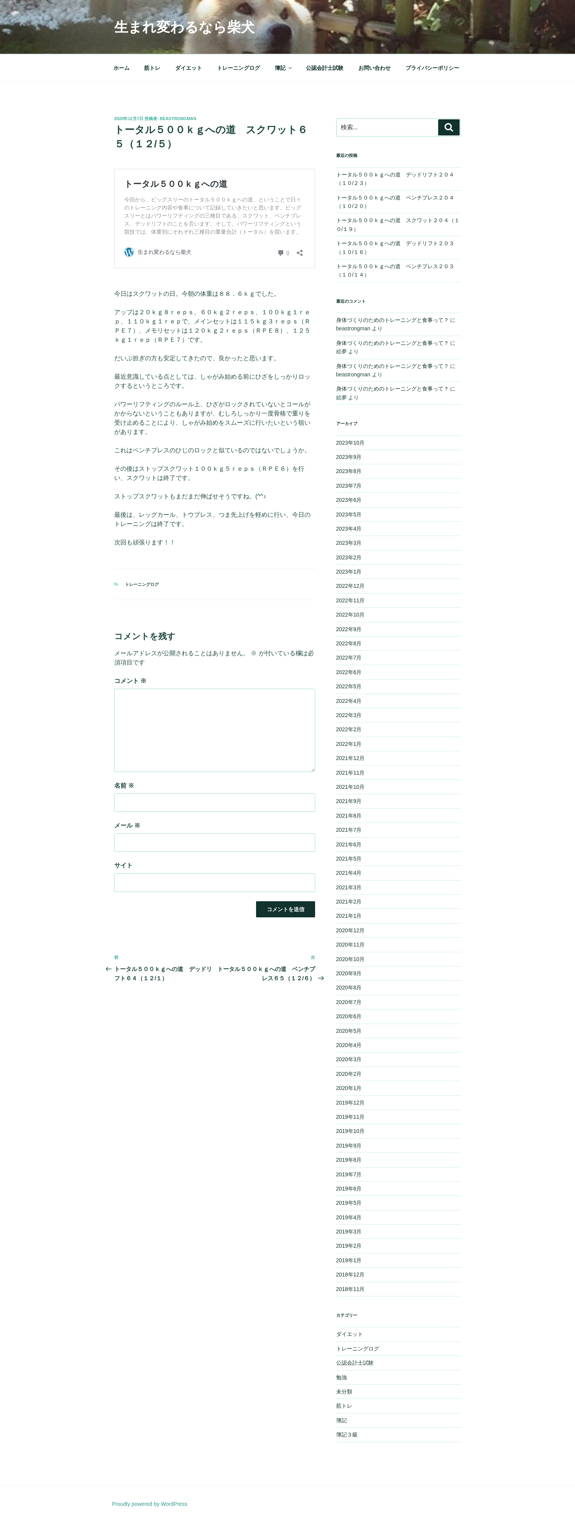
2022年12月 (350, 586)
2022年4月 (349, 701)
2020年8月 (349, 987)
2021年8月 (349, 816)
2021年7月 (349, 830)
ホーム (121, 68)
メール (127, 825)
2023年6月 (349, 500)
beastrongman (178, 118)
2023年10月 (350, 443)
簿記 (284, 68)
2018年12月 (350, 1274)
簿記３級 (347, 1434)
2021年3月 (349, 887)
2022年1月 (349, 744)
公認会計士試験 (324, 68)
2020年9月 (349, 973)
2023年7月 (349, 486)
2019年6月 (349, 1189)
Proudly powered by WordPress (149, 1504)
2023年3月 (349, 543)
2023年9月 (349, 457)
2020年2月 (349, 1074)
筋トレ (152, 68)
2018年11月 (350, 1289)
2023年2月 (349, 557)
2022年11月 (350, 600)
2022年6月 (349, 672)
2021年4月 (349, 873)
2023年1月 (349, 572)
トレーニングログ (238, 68)
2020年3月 (349, 1059)
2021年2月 (349, 902)
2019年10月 (350, 1131)
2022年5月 (349, 686)
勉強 (341, 1377)
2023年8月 (349, 471)
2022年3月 (349, 715)
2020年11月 (350, 945)
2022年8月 (349, 643)
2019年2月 (349, 1246)
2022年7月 (349, 658)
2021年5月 (349, 859)
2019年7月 (349, 1174)
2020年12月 (350, 930)
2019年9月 (349, 1146)
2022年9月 (349, 629)
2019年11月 (350, 1117)
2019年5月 (349, 1203)
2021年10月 (350, 787)
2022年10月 (350, 615)
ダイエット (188, 68)
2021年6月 (349, 844)
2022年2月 (349, 729)
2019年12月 (350, 1103)
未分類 (344, 1391)
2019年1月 (349, 1260)
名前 (124, 785)
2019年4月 (349, 1217)
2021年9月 (349, 801)
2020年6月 (349, 1016)
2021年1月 (349, 916)
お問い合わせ (374, 68)
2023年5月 (349, 514)
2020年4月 (349, 1045)
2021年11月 (350, 773)
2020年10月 (350, 959)
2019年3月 (349, 1231)
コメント (130, 681)
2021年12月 (350, 758)
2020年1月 (349, 1088)
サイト (123, 865)
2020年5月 (349, 1031)
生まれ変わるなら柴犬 (184, 27)
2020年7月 (349, 1002)
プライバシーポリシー (432, 68)
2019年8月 (349, 1160)
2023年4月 (349, 529)
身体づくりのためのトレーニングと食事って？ (392, 320)
